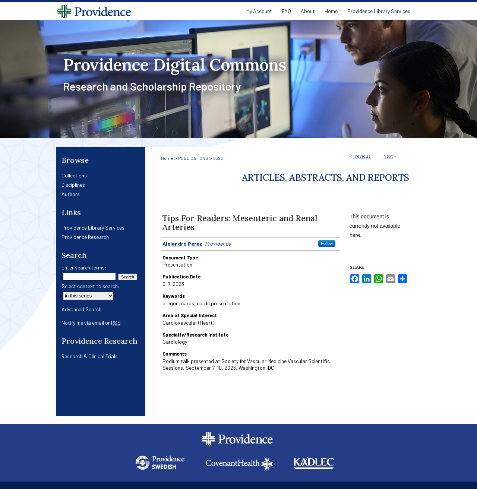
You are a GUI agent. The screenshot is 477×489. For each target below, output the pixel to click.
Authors (70, 194)
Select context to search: (90, 286)
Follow (327, 243)
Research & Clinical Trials (89, 356)
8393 (218, 158)
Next (388, 155)
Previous (362, 155)
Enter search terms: (84, 267)
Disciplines (73, 185)
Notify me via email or (91, 322)
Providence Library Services (92, 227)
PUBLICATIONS (193, 158)
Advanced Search (81, 309)
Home (167, 158)
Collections (74, 175)
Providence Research (85, 237)
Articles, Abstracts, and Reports (325, 177)
